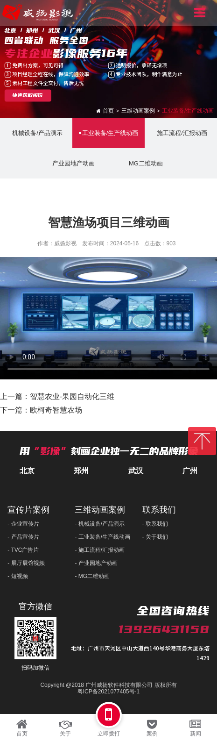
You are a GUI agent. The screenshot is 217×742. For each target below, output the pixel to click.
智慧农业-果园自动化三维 (72, 396)
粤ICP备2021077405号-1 (108, 692)
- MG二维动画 (92, 576)
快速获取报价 (27, 96)
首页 (108, 110)
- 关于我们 (155, 537)
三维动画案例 (138, 110)
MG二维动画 (144, 163)
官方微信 (35, 606)
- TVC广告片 (23, 550)
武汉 (135, 471)
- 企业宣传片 (23, 524)
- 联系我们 (155, 524)
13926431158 (164, 629)
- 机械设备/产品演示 (100, 524)
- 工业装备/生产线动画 (102, 537)
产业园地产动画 (72, 163)
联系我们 (159, 509)
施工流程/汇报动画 (180, 132)
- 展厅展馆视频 (25, 563)
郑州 (81, 471)
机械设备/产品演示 (36, 132)
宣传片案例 (28, 509)
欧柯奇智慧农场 (56, 410)
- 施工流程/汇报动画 (100, 550)
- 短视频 (17, 576)
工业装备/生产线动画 (188, 110)
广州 (189, 471)
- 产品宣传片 (23, 537)
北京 (27, 471)
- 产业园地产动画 (96, 563)
